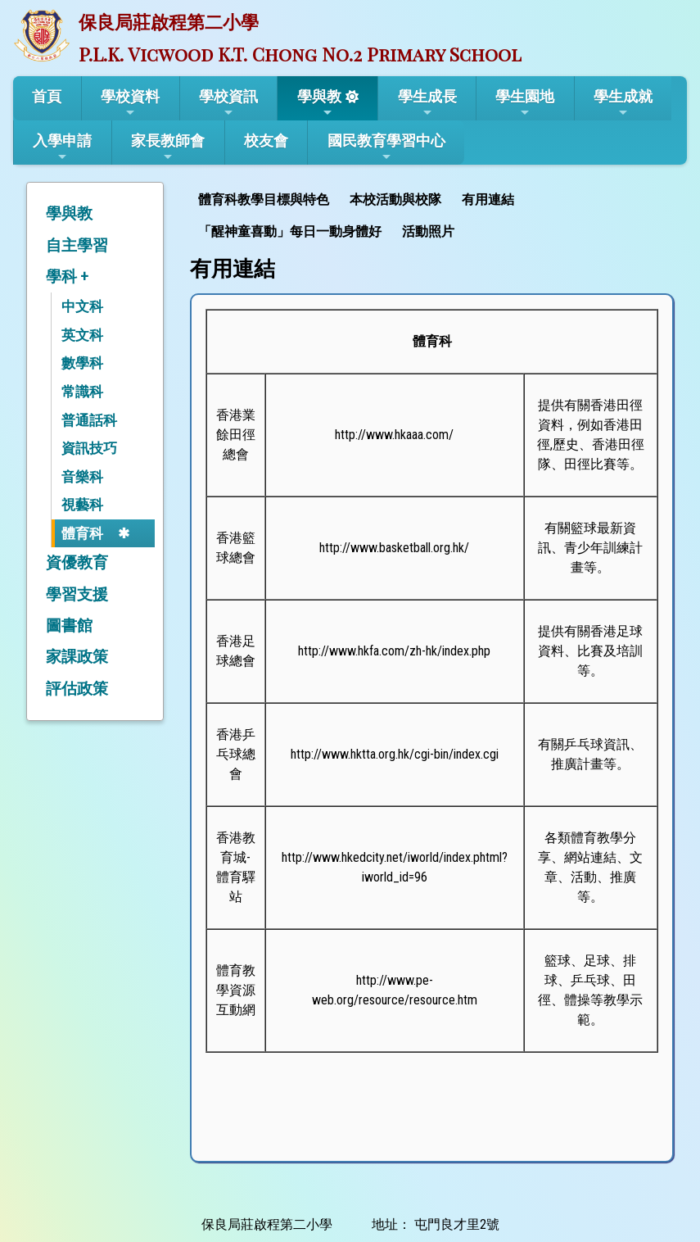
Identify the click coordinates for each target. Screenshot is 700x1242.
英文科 (82, 335)
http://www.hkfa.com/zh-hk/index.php (394, 651)
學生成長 (427, 103)
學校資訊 (228, 103)
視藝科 (82, 504)
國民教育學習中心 (386, 147)
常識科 (82, 391)
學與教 (319, 103)
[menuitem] (265, 198)
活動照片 (428, 231)
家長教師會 (168, 147)
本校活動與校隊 (395, 199)
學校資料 (130, 103)
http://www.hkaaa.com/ (394, 434)
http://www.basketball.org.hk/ (394, 547)
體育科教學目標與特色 (263, 199)
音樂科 (82, 477)
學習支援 (77, 594)
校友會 (266, 140)
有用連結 (488, 199)
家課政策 (77, 656)
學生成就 (623, 103)
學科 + (67, 276)
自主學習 (77, 245)
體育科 (82, 533)
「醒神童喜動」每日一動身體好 (290, 231)
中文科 (82, 306)
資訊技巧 (89, 448)
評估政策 (77, 688)
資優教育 (77, 562)
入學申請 (62, 147)
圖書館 (69, 625)
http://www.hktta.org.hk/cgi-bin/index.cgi (395, 754)
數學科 (82, 363)
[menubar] (432, 214)
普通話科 (89, 420)
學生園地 (524, 103)
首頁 (46, 96)
